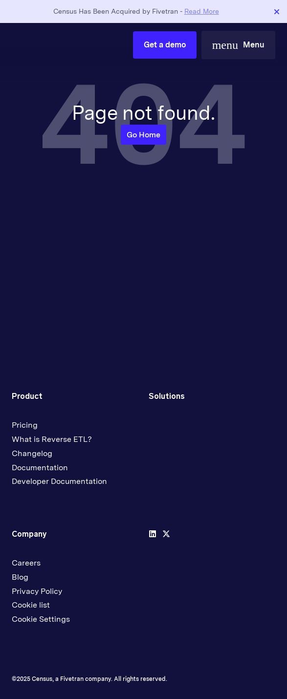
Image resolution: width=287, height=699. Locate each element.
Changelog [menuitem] (32, 453)
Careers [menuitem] (26, 563)
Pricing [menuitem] (25, 425)
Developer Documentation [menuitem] (59, 481)
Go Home (143, 134)
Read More (201, 11)
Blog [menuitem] (20, 577)
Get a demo (165, 44)
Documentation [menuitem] (40, 467)
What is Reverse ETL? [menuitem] (52, 439)
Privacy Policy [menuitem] (37, 591)
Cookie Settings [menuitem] (41, 619)
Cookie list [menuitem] (31, 605)
